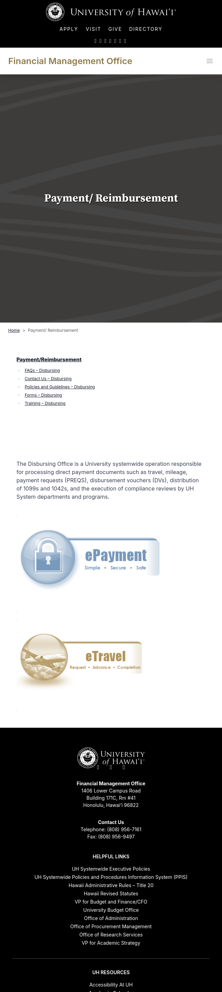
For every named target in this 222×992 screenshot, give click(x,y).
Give (115, 29)
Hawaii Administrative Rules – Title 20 (111, 885)
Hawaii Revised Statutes (111, 893)
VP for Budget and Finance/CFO (111, 902)
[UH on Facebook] (101, 40)
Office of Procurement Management (111, 926)
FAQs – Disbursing (42, 370)
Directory (145, 29)
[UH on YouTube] (110, 40)
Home (14, 330)
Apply (70, 29)
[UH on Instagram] (105, 40)
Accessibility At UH (110, 985)
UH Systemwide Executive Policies (111, 869)
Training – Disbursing (45, 403)
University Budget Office (111, 910)
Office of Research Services (111, 934)
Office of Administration (111, 918)
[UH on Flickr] (120, 40)
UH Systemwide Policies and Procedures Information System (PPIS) (110, 877)
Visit (93, 29)
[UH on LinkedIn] (115, 40)
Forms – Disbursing (43, 395)
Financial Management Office (70, 61)
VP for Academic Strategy (111, 943)
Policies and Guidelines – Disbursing (60, 386)
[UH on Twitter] (96, 40)
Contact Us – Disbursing (48, 378)
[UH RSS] (125, 40)
